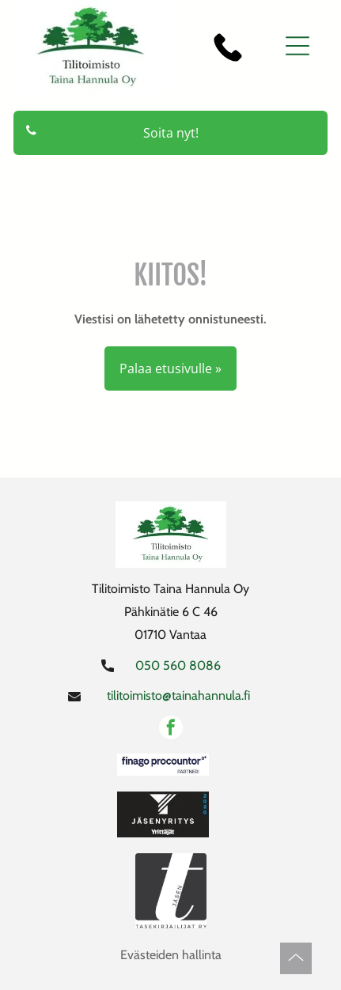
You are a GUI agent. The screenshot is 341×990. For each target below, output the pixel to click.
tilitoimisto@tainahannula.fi (178, 695)
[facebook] (171, 729)
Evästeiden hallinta (171, 954)
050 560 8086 (178, 665)
